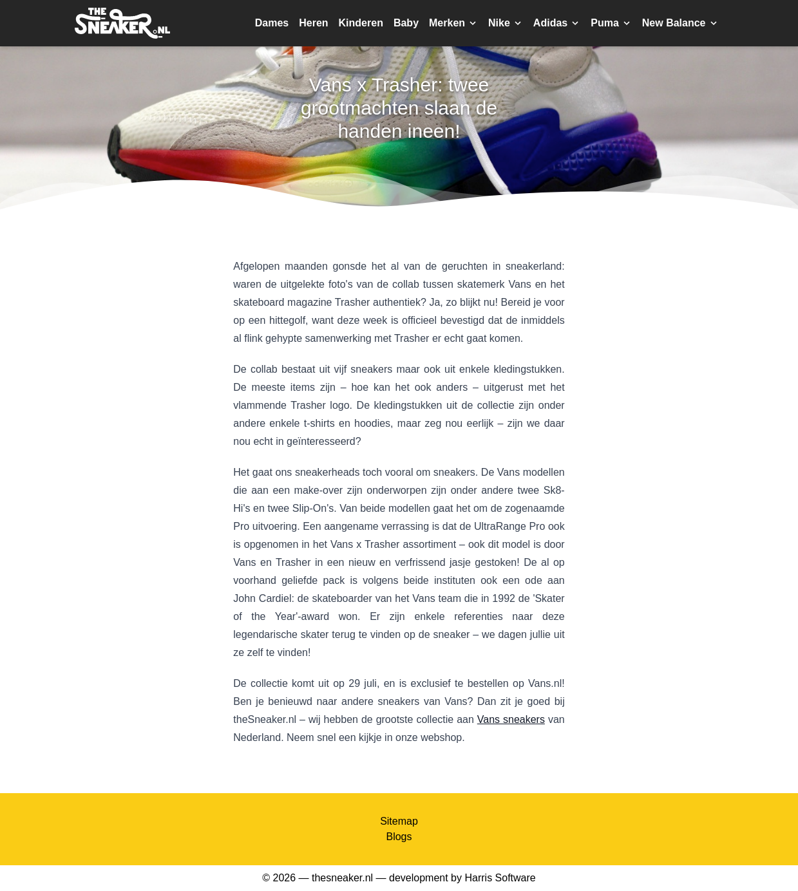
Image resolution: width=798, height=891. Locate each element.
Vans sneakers (511, 719)
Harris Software (499, 877)
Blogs (399, 836)
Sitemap (399, 821)
